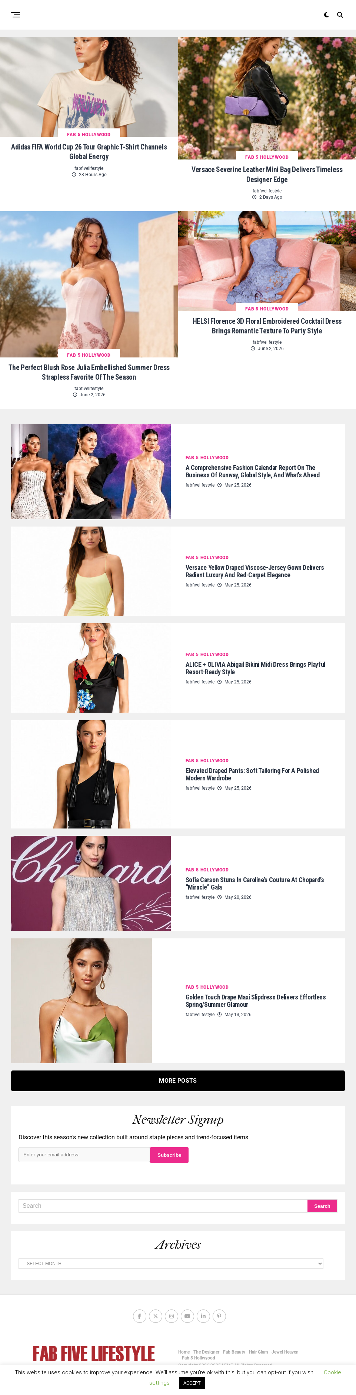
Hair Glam (258, 1349)
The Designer (206, 1349)
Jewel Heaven (285, 1349)
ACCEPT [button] (192, 1383)
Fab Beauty (234, 1349)
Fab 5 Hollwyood (198, 1355)
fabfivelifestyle (88, 166)
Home (184, 1349)
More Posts (178, 1078)
